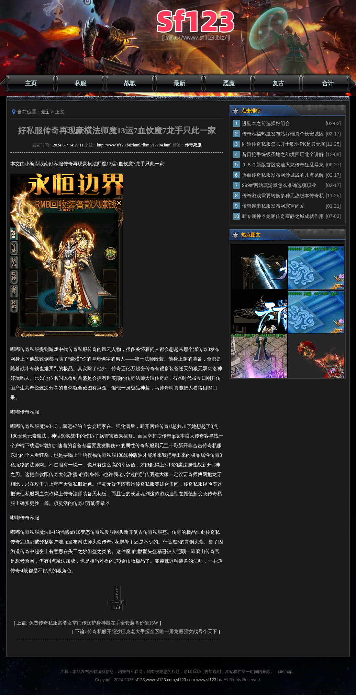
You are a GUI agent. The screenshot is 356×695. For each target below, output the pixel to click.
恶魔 (229, 83)
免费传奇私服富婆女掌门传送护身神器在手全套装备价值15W (93, 623)
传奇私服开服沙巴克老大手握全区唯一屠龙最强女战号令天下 (152, 631)
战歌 (130, 83)
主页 (31, 83)
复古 (278, 83)
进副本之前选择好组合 (266, 123)
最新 (179, 83)
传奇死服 (193, 145)
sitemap (285, 671)
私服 (80, 83)
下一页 (117, 602)
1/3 (116, 607)
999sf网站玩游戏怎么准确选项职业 (279, 185)
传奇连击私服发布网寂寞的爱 (273, 206)
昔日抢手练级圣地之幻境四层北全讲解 (283, 154)
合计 (328, 83)
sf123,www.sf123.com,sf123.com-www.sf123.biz (179, 679)
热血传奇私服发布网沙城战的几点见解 (283, 175)
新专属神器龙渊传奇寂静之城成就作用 (283, 216)
